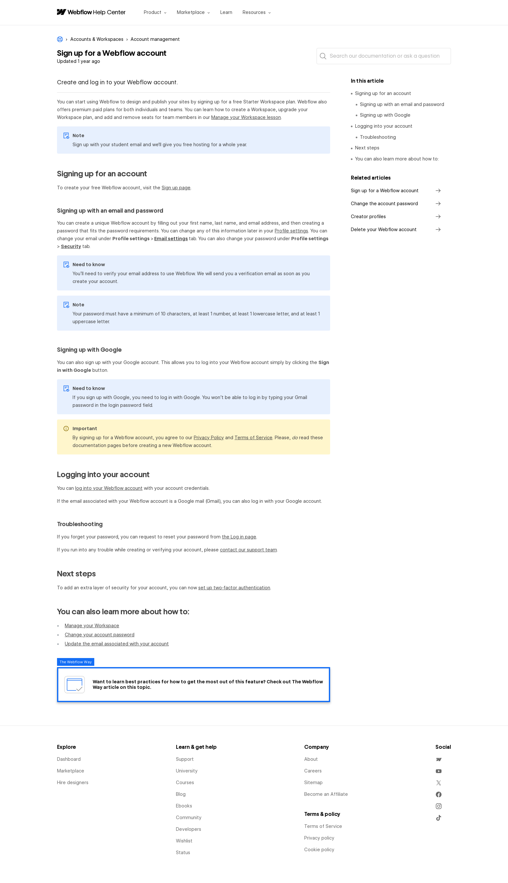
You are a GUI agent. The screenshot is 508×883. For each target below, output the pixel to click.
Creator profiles (397, 216)
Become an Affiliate (326, 794)
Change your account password (99, 634)
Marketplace (70, 770)
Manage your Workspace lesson (246, 117)
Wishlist (184, 840)
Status (183, 852)
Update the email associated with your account (117, 643)
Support (185, 759)
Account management (155, 39)
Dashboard (69, 759)
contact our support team (248, 549)
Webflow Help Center (60, 39)
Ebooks (184, 805)
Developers (188, 829)
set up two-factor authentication (234, 587)
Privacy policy (319, 838)
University (187, 770)
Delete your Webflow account (397, 229)
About (311, 759)
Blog (181, 794)
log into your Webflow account (109, 488)
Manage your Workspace (92, 625)
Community (189, 817)
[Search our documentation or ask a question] (384, 56)
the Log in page (239, 536)
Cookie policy (319, 849)
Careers (313, 770)
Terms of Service (253, 437)
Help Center (109, 12)
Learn (226, 12)
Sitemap (313, 782)
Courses (185, 782)
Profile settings (291, 230)
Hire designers (72, 782)
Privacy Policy (209, 437)
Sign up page (176, 187)
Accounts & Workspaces (96, 39)
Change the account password (397, 203)
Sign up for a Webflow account (397, 190)
